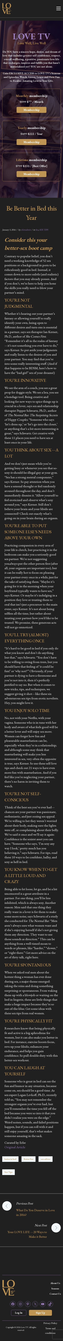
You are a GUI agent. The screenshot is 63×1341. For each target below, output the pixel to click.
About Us (55, 1283)
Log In (18, 1312)
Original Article (14, 1147)
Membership (31, 110)
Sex (37, 229)
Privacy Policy (50, 1323)
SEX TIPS (43, 229)
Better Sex (28, 1159)
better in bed (10, 1159)
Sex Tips (8, 1172)
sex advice (45, 1159)
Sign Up (40, 1312)
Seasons (55, 1288)
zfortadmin (26, 229)
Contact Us (55, 1293)
